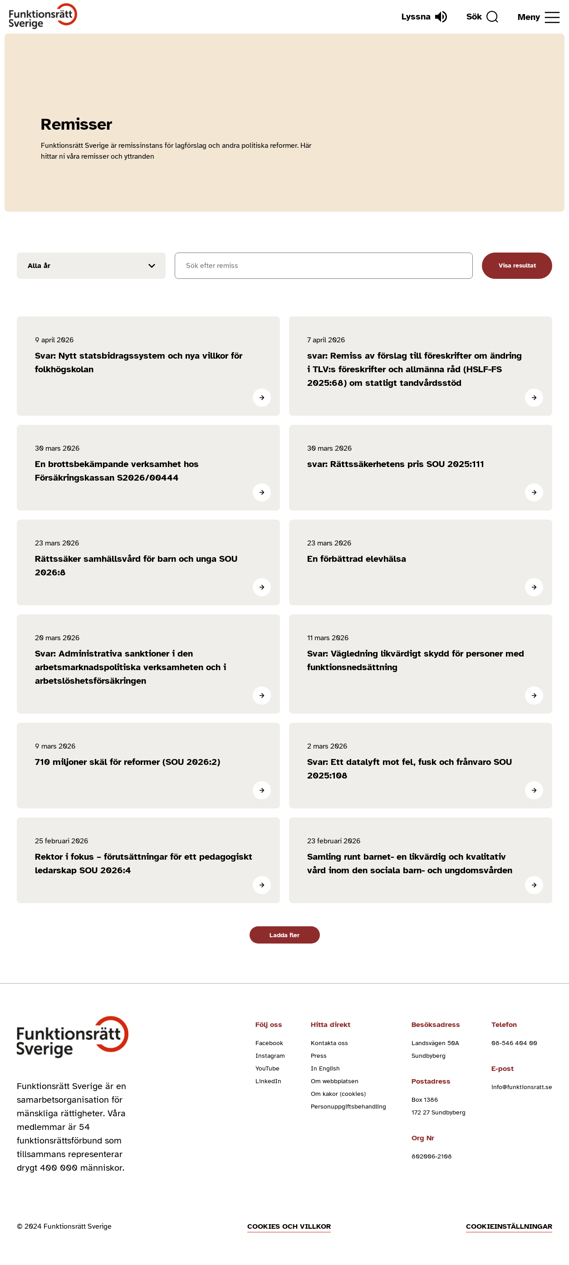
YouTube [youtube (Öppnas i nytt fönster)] (267, 1068)
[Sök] (482, 17)
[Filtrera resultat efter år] (91, 266)
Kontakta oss (329, 1043)
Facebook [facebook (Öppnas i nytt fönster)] (269, 1043)
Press (319, 1056)
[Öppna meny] (539, 17)
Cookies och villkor (289, 1226)
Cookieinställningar (509, 1226)
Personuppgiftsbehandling (348, 1106)
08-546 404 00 (514, 1043)
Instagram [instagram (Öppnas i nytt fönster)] (270, 1056)
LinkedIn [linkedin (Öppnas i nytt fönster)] (268, 1081)
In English (325, 1068)
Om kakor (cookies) (338, 1094)
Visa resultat (517, 265)
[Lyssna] (424, 17)
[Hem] (43, 16)
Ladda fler (284, 935)
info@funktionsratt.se (521, 1087)
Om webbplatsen (334, 1081)
